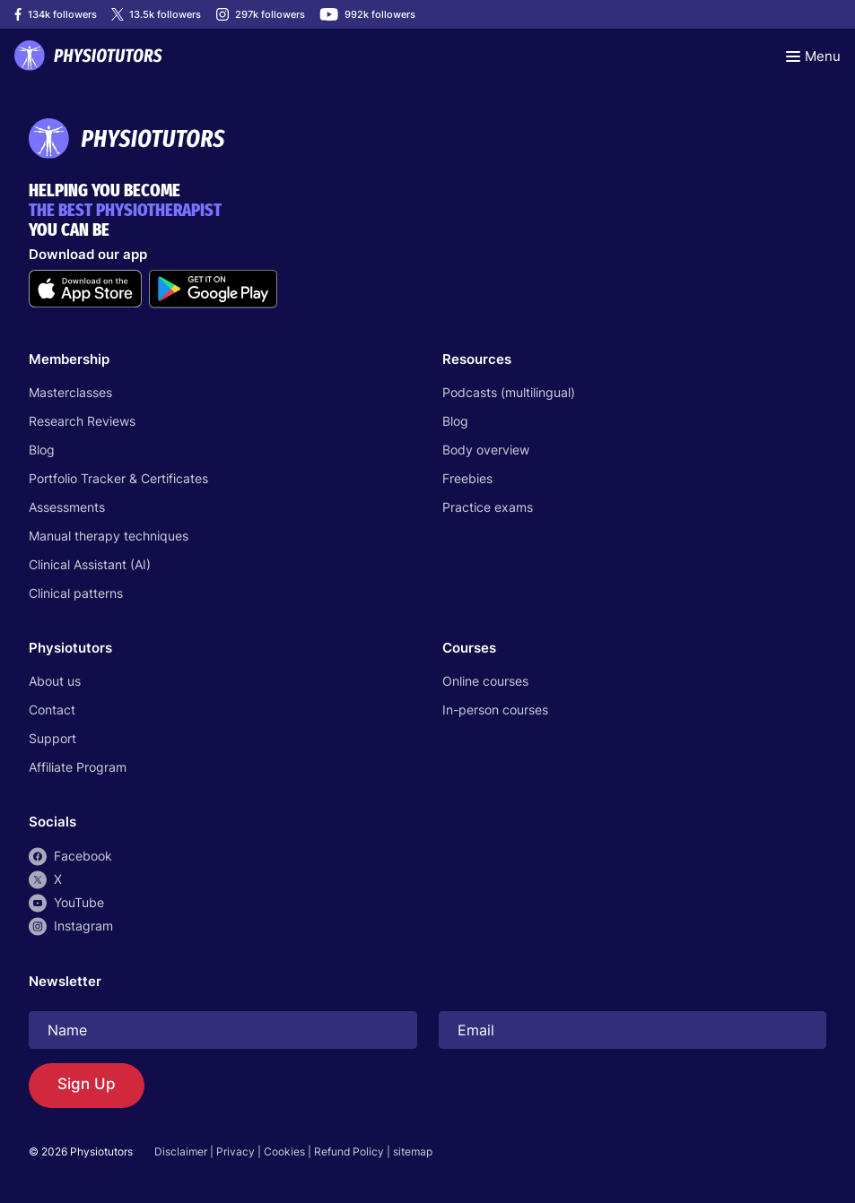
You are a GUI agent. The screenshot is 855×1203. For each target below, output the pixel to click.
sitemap (412, 1151)
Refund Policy (349, 1151)
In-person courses (495, 709)
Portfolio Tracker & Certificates (118, 478)
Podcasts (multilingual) (508, 392)
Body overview (485, 449)
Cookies (284, 1151)
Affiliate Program (78, 767)
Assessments (67, 507)
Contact (52, 709)
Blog (42, 449)
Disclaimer (180, 1151)
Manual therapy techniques (108, 535)
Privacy (235, 1151)
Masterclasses (70, 392)
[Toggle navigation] (813, 55)
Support (52, 738)
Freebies (467, 478)
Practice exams (487, 507)
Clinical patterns (76, 593)
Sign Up (86, 1085)
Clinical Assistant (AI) (90, 564)
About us (55, 680)
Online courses (485, 680)
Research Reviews (82, 420)
